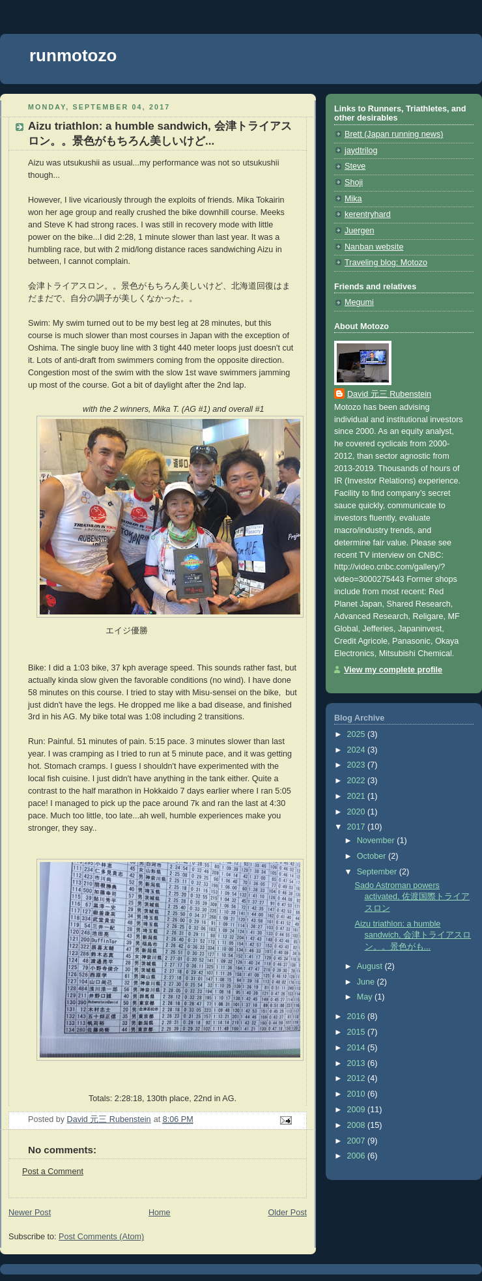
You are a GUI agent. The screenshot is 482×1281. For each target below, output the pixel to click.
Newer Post (29, 1212)
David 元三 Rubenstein (389, 394)
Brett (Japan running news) (394, 134)
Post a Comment (52, 1171)
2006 (357, 1155)
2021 (357, 796)
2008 (357, 1125)
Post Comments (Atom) (101, 1236)
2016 (357, 1016)
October (372, 856)
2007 (357, 1140)
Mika (353, 198)
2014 (357, 1047)
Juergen (360, 230)
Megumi (359, 302)
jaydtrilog (361, 150)
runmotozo (73, 55)
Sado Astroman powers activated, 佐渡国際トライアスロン (412, 897)
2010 (357, 1094)
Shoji (354, 182)
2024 (357, 750)
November (377, 840)
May (366, 996)
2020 (357, 811)
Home (160, 1212)
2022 (357, 780)
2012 (357, 1078)
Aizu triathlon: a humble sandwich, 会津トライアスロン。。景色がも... (413, 935)
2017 (357, 826)
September (378, 871)
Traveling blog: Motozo (386, 262)
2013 (357, 1063)
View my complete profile (393, 669)
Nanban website (374, 247)
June (367, 981)
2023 (357, 765)
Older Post (287, 1212)
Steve (355, 166)
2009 (357, 1109)
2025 (357, 734)
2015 (357, 1032)
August (371, 966)
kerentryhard (368, 214)
